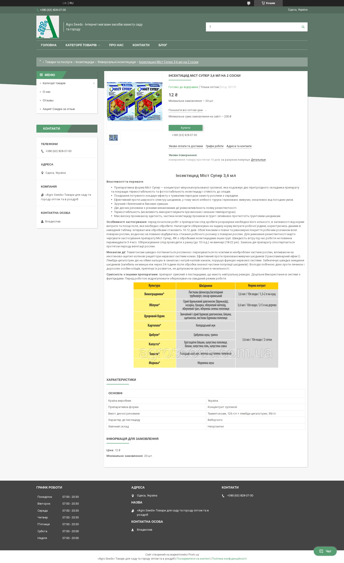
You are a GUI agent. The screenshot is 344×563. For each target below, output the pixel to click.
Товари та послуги (58, 62)
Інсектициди (85, 62)
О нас (47, 91)
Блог (163, 45)
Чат (325, 551)
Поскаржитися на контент (193, 558)
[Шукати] (303, 26)
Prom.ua (193, 554)
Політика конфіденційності (229, 558)
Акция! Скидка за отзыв (59, 109)
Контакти (141, 45)
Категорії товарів (81, 45)
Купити (185, 127)
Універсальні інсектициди (116, 62)
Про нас (116, 45)
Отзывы (48, 100)
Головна (49, 45)
